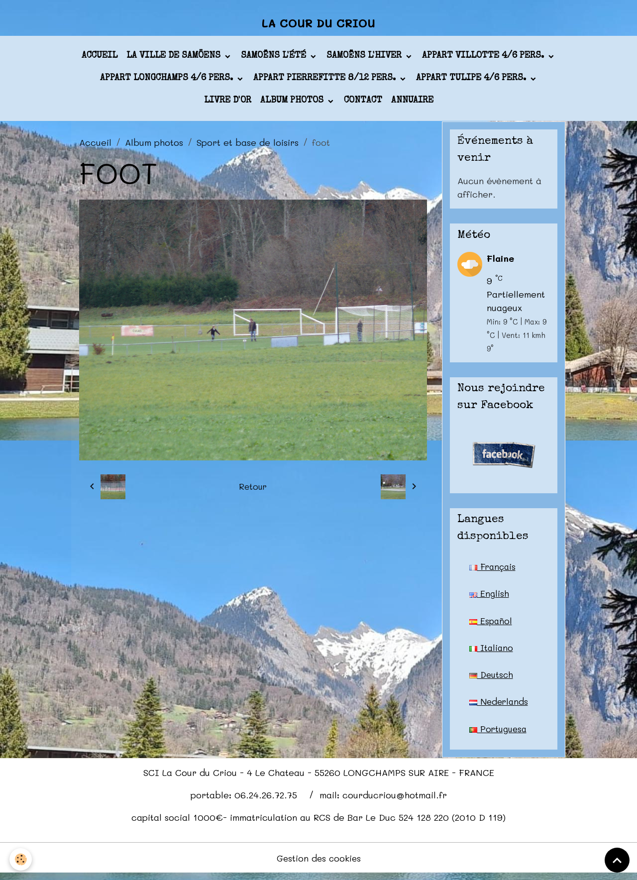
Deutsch (492, 679)
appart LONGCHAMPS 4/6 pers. (167, 81)
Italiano (492, 652)
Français (493, 570)
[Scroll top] (617, 860)
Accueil (99, 59)
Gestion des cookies (318, 864)
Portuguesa (499, 734)
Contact (363, 104)
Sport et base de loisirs (248, 145)
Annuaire (412, 104)
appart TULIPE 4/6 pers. (472, 81)
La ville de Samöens (174, 59)
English (489, 597)
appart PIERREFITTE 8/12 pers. (325, 81)
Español (491, 625)
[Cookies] (21, 859)
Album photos (293, 104)
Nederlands (500, 707)
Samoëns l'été (275, 59)
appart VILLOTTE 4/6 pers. (484, 59)
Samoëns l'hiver (365, 59)
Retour (253, 490)
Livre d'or (227, 104)
